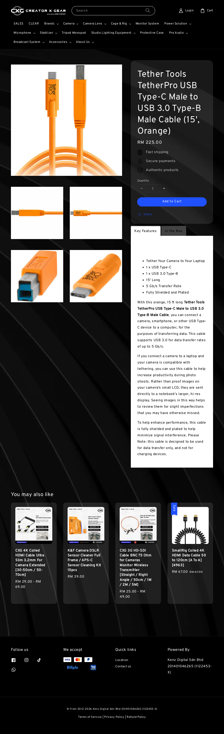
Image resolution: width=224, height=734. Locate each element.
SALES (18, 24)
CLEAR (34, 24)
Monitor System (147, 24)
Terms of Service (90, 717)
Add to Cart (172, 201)
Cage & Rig (119, 24)
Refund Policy (136, 717)
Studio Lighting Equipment (111, 33)
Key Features (145, 231)
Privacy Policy (114, 717)
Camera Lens (92, 24)
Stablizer (46, 33)
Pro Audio (176, 33)
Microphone (22, 33)
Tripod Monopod (74, 33)
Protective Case (152, 33)
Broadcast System (27, 42)
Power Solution (175, 24)
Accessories (58, 42)
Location (121, 660)
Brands (49, 24)
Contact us (123, 666)
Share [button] (144, 215)
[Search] (148, 10)
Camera (69, 24)
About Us (83, 42)
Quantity (143, 181)
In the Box (173, 231)
